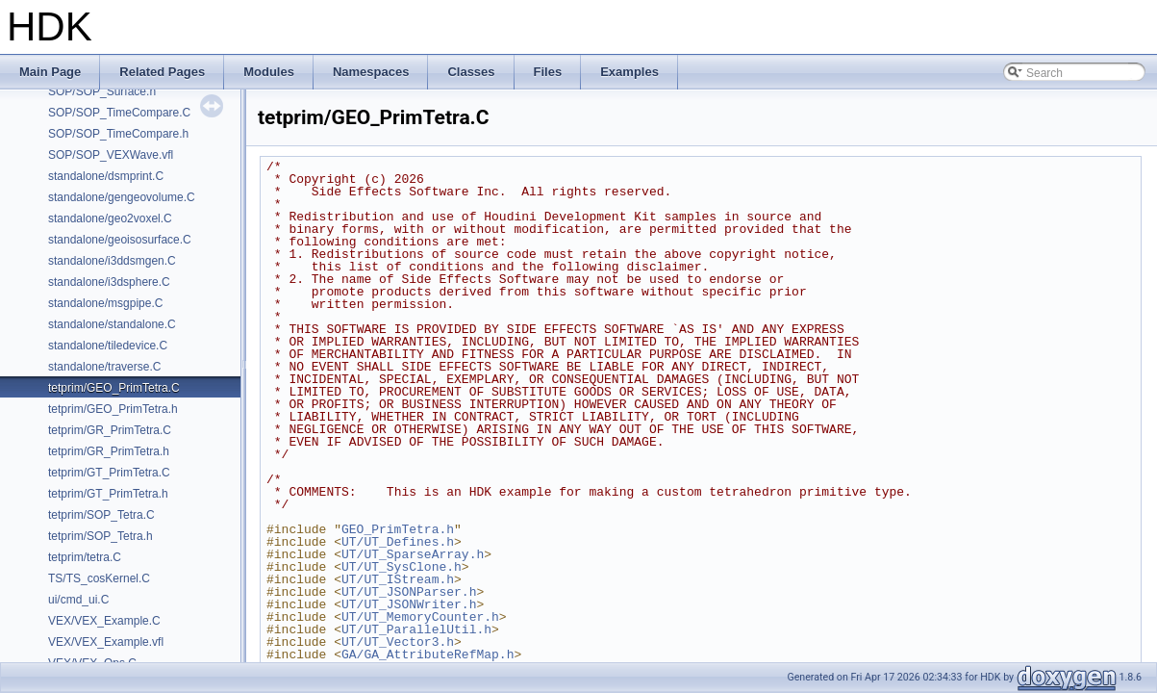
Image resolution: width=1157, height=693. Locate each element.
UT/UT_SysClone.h (401, 567)
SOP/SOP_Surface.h (102, 91)
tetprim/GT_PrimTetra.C (109, 472)
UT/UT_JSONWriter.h (408, 604)
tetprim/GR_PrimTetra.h (108, 451)
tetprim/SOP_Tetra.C (101, 515)
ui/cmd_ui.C (78, 599)
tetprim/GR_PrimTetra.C (109, 430)
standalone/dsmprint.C (105, 176)
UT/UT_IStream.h (397, 579)
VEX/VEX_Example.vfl (105, 642)
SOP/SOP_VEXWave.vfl (110, 155)
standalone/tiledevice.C (107, 345)
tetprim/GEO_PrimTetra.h (113, 409)
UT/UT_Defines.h (397, 542)
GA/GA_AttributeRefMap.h (427, 654)
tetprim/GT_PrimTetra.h (108, 493)
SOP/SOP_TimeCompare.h (118, 134)
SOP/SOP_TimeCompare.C (119, 112)
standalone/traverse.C (104, 366)
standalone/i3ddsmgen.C (112, 261)
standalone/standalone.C (112, 324)
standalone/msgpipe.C (105, 303)
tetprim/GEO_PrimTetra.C (114, 388)
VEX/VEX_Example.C (104, 621)
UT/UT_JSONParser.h (408, 592)
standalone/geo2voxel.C (110, 218)
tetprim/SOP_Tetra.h (100, 536)
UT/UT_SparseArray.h (412, 554)
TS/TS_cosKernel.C (99, 578)
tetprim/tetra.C (84, 557)
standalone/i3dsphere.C (109, 282)
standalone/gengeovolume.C (121, 197)
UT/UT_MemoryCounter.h (420, 617)
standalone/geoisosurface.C (119, 239)
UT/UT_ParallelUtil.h (416, 629)
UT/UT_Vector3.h (397, 642)
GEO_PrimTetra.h (397, 529)
